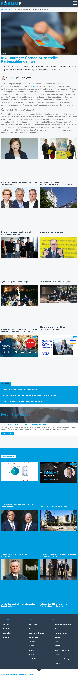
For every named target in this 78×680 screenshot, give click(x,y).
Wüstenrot (58, 663)
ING (32, 86)
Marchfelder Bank (35, 659)
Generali (57, 638)
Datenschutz (7, 633)
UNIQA (57, 629)
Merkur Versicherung (62, 659)
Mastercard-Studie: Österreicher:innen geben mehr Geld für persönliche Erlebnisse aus (19, 331)
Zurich (57, 655)
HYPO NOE (32, 646)
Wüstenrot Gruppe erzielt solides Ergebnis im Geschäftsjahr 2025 (19, 184)
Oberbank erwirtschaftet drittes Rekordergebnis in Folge (52, 328)
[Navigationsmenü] (74, 3)
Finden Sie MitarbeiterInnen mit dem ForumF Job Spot (23, 424)
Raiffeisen (32, 629)
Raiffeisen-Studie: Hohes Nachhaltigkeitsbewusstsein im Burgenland (57, 184)
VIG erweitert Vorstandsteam (51, 232)
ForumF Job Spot (15, 414)
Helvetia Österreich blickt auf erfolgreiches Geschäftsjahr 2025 (18, 605)
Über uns (6, 625)
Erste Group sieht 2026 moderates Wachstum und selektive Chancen (58, 555)
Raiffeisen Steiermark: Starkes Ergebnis (55, 282)
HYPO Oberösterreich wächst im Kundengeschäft (14, 555)
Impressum (6, 638)
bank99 (31, 650)
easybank (32, 655)
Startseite (4, 9)
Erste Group (33, 625)
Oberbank (32, 642)
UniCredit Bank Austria (37, 633)
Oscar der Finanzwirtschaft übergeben (19, 389)
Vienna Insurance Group (63, 625)
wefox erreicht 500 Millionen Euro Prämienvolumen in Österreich (53, 605)
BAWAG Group (34, 638)
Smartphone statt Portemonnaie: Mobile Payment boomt (17, 505)
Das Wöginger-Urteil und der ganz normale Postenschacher (29, 395)
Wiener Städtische (61, 633)
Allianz (57, 642)
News (10, 9)
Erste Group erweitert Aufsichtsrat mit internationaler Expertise (16, 233)
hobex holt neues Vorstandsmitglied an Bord (22, 401)
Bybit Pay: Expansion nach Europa (14, 282)
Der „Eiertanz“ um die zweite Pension (54, 507)
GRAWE (57, 646)
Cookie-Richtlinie (8, 629)
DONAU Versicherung (62, 650)
